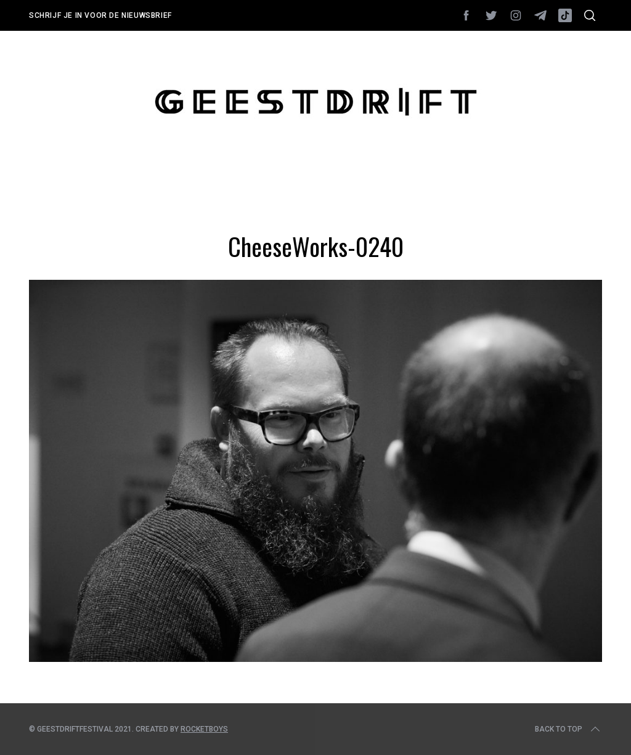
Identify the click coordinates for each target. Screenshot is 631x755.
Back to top (568, 729)
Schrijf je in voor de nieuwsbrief (100, 15)
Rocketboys (204, 729)
